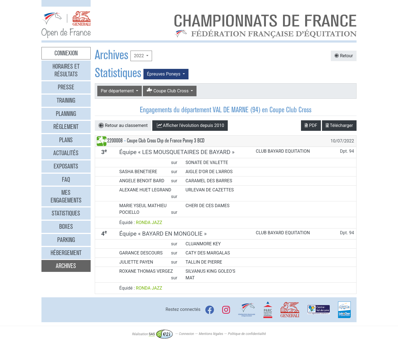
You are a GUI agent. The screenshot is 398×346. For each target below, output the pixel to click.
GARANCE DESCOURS (141, 253)
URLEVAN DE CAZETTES (209, 189)
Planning (66, 114)
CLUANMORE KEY (203, 243)
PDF (311, 125)
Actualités (65, 153)
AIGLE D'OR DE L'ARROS (208, 171)
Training (66, 100)
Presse (66, 87)
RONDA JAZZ (149, 222)
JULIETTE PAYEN (136, 262)
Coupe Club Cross (168, 90)
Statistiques (66, 213)
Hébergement (66, 253)
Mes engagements (66, 196)
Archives (66, 266)
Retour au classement (123, 125)
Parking (66, 240)
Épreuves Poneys (164, 74)
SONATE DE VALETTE (206, 162)
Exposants (66, 166)
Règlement (65, 127)
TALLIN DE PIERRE (203, 262)
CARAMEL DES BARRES (208, 180)
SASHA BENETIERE (138, 171)
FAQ (66, 179)
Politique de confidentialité (247, 334)
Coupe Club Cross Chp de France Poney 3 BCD (166, 140)
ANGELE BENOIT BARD (141, 180)
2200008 (115, 140)
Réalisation (152, 334)
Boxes (66, 226)
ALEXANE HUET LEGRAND (145, 189)
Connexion (66, 53)
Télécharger (339, 125)
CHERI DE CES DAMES (207, 205)
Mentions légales (211, 334)
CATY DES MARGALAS (207, 253)
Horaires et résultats (66, 70)
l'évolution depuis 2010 (190, 125)
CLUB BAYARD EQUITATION (283, 151)
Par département (118, 90)
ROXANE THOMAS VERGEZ (146, 271)
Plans (66, 140)
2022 (139, 55)
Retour (343, 55)
